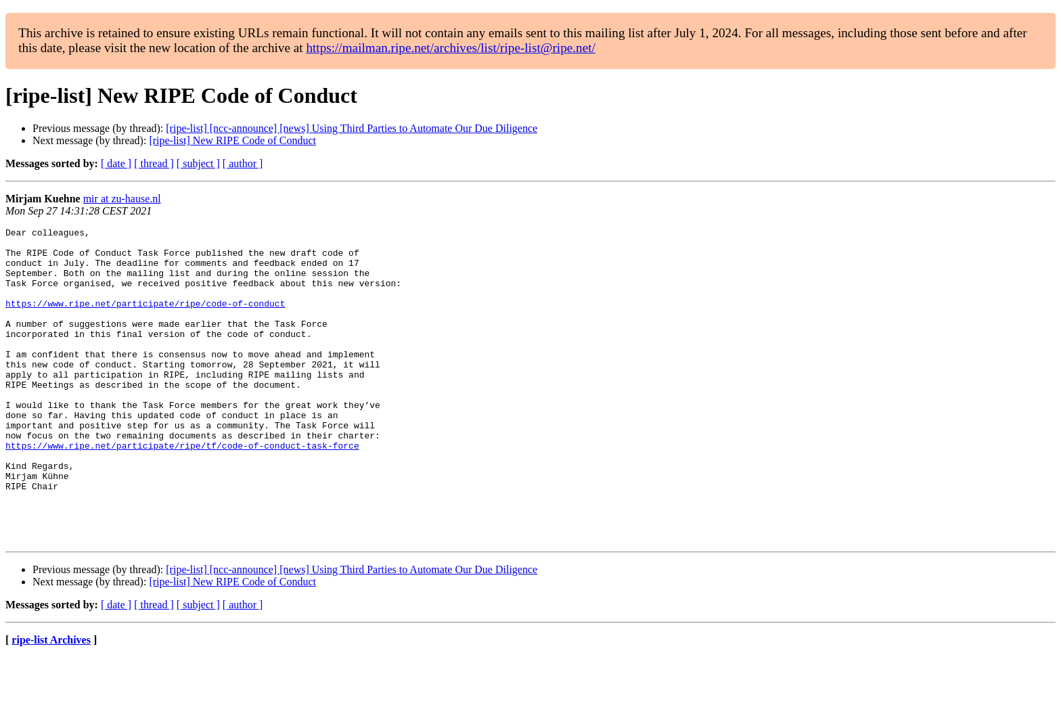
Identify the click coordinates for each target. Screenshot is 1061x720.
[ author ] (243, 163)
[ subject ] (198, 163)
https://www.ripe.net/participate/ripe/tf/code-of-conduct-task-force (182, 490)
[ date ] (116, 163)
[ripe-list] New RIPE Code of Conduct (232, 140)
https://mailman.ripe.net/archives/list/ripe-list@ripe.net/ (450, 48)
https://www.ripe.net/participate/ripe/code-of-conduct (145, 319)
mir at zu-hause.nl (122, 198)
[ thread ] (154, 163)
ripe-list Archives (51, 702)
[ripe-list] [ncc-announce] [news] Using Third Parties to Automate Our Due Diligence (351, 128)
